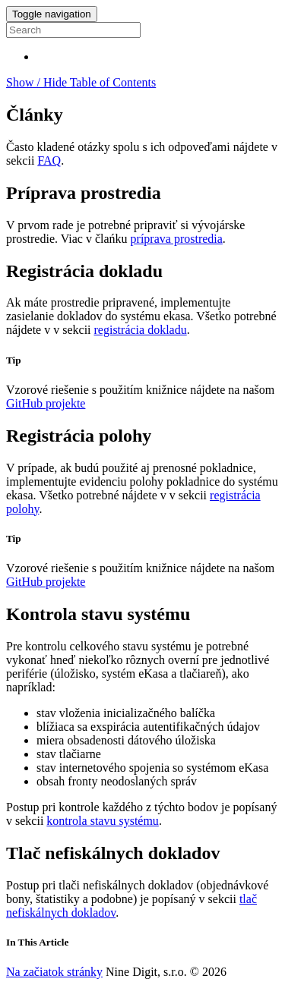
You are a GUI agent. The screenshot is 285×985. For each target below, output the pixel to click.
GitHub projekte (45, 403)
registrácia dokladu (140, 329)
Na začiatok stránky (54, 971)
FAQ (49, 160)
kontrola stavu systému (102, 820)
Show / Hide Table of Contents (81, 82)
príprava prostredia (177, 238)
